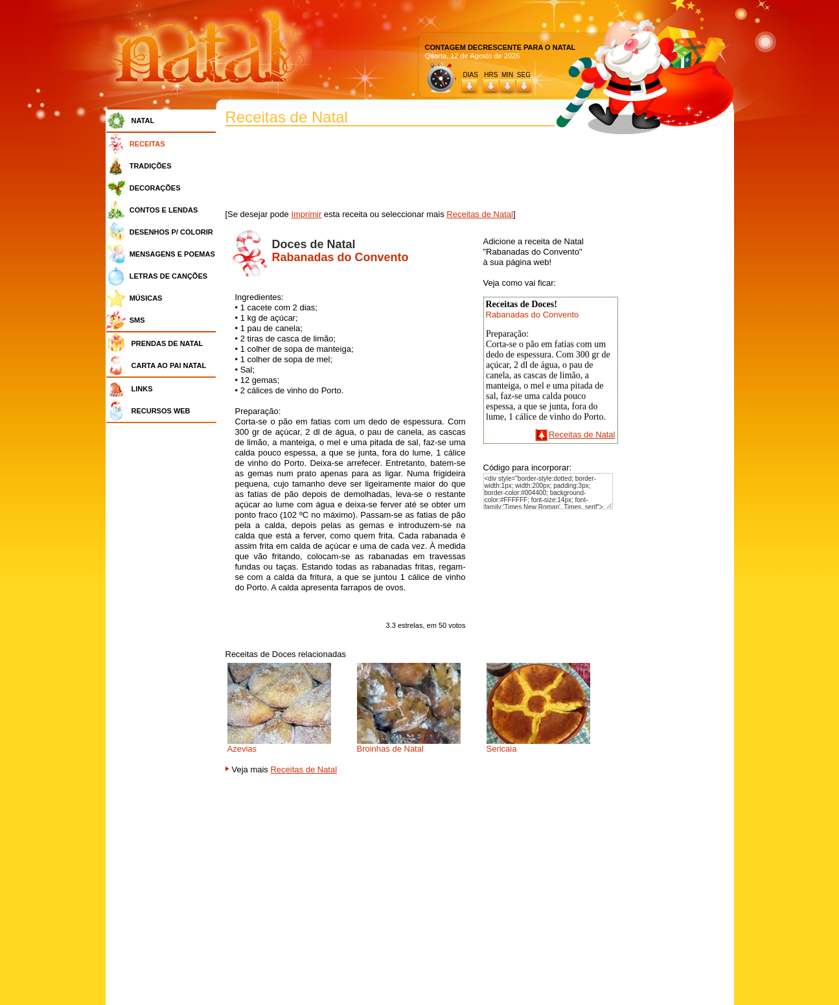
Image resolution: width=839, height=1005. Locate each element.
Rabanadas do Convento (532, 314)
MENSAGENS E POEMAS (172, 254)
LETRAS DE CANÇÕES (168, 276)
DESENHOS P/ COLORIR (171, 232)
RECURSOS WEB (161, 411)
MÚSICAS (146, 298)
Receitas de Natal (479, 214)
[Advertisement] (164, 622)
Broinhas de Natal (390, 749)
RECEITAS (147, 144)
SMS (137, 320)
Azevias (242, 749)
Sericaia (502, 749)
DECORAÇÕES (155, 188)
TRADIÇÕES (151, 166)
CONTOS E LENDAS (164, 210)
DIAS (470, 74)
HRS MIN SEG (508, 74)
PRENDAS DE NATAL (167, 343)
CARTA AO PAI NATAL (169, 365)
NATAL (143, 120)
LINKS (142, 389)
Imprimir (306, 214)
